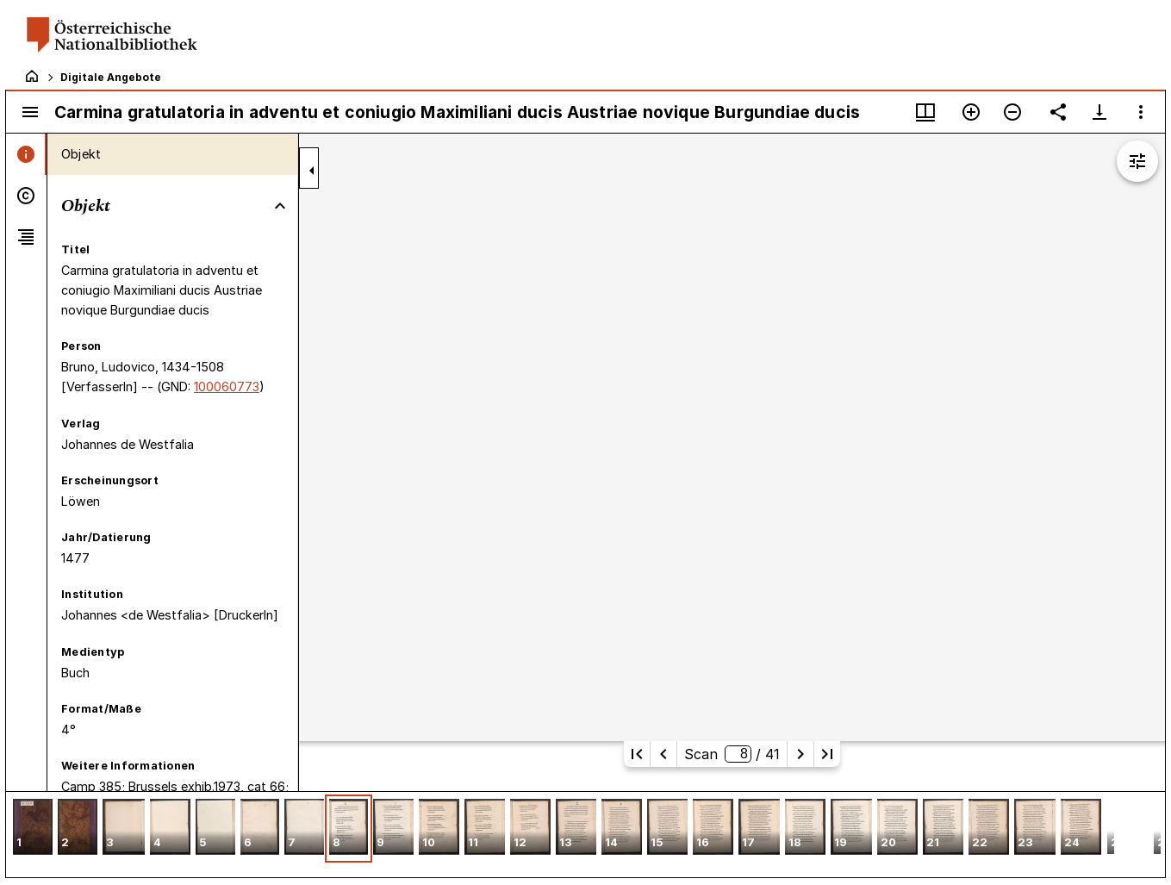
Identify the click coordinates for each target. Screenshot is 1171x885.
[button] (33, 828)
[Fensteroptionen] (1141, 112)
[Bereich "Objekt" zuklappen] (280, 206)
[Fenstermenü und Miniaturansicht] (925, 112)
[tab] (26, 154)
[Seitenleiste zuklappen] (312, 170)
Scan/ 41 (731, 754)
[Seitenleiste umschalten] (30, 112)
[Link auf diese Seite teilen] (1058, 112)
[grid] (585, 834)
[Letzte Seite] (827, 754)
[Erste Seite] (637, 754)
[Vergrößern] (971, 112)
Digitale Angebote (110, 77)
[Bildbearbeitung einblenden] (1137, 161)
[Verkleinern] (1012, 112)
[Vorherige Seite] (663, 754)
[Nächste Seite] (800, 754)
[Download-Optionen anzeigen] (1099, 112)
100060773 (226, 386)
